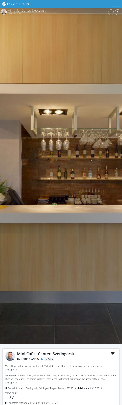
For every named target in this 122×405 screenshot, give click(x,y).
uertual (15, 4)
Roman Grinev (30, 359)
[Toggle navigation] (116, 4)
